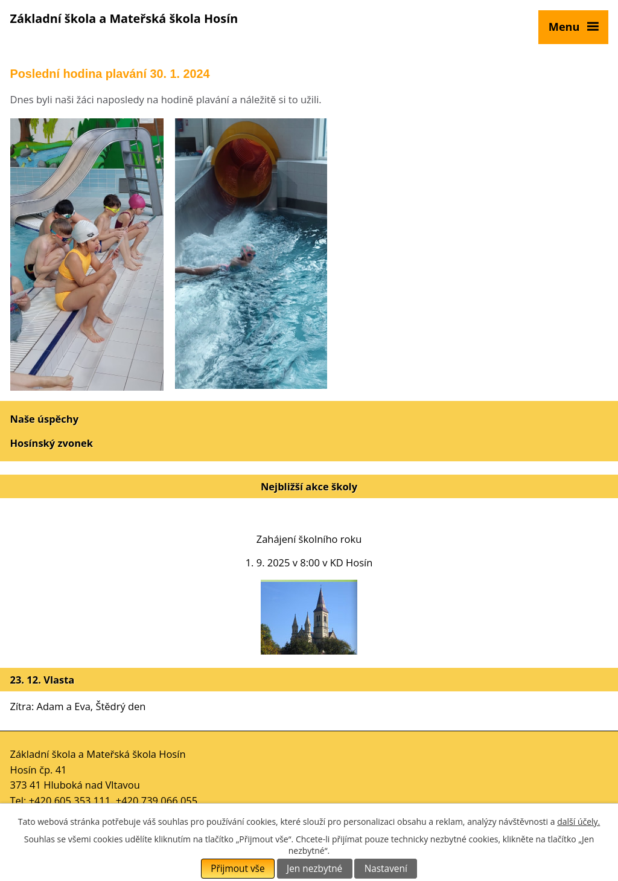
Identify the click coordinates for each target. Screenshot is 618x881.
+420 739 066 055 (157, 800)
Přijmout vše (237, 868)
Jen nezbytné (314, 868)
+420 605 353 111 (70, 800)
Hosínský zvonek (52, 443)
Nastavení (386, 868)
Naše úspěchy (44, 419)
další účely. (578, 821)
